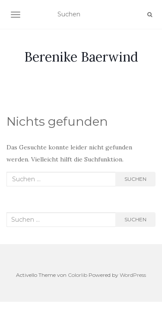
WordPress (133, 275)
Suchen (135, 179)
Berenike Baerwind (81, 56)
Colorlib (77, 275)
